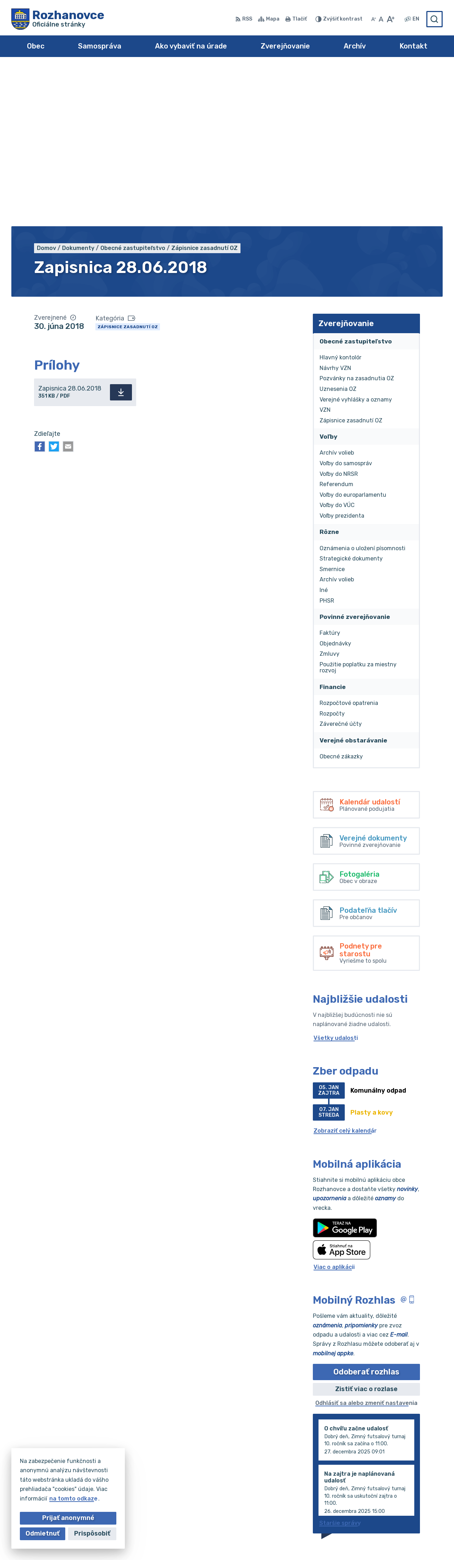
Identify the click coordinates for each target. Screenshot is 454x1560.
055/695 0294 (397, 1494)
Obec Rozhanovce (320, 1540)
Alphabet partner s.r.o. (210, 1540)
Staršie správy (340, 1364)
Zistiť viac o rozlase (366, 1230)
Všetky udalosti (336, 879)
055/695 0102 (396, 1486)
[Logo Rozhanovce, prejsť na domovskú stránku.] (57, 19)
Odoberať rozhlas (366, 1213)
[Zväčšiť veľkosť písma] (390, 19)
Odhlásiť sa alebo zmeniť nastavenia (366, 1244)
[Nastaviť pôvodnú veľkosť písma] (381, 19)
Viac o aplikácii (334, 1108)
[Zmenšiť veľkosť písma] (373, 19)
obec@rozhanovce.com (409, 1502)
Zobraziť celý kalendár (345, 972)
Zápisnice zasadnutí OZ (128, 167)
